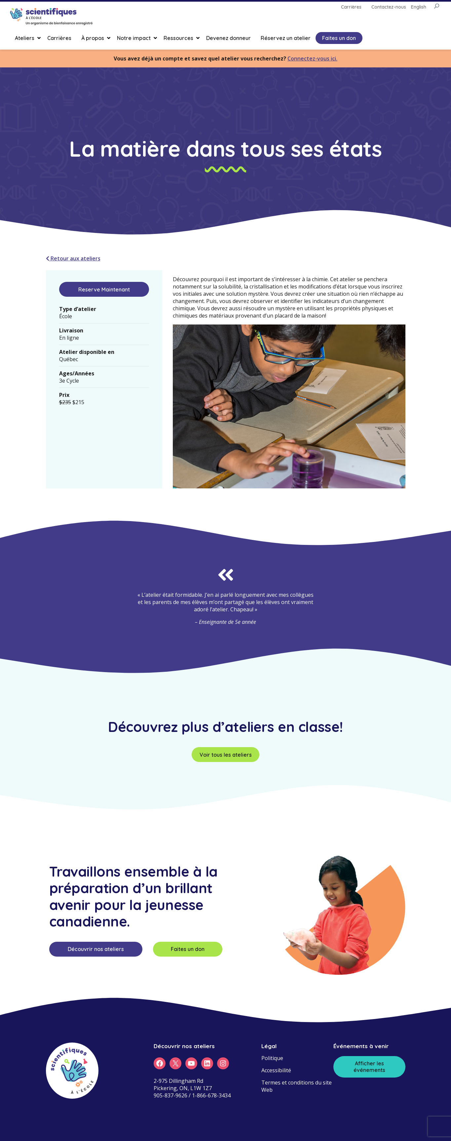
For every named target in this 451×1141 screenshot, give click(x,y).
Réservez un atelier (286, 38)
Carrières (59, 38)
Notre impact (134, 38)
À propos (92, 38)
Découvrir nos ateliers (96, 949)
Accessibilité (276, 1070)
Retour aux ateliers (73, 258)
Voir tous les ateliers (226, 754)
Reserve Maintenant (104, 289)
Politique (272, 1058)
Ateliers (24, 38)
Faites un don (339, 38)
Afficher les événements (369, 1066)
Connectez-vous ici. (312, 58)
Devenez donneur (228, 38)
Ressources (178, 38)
